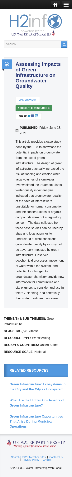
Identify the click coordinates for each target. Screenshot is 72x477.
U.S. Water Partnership (36, 443)
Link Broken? (27, 99)
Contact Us (56, 457)
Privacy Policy (30, 459)
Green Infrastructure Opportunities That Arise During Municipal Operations (36, 422)
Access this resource (34, 109)
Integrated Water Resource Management (7, 64)
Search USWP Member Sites (28, 457)
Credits (47, 459)
